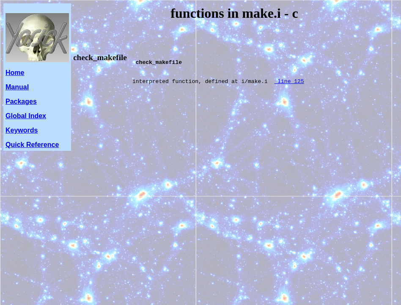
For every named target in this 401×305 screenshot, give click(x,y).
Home (14, 72)
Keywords (21, 130)
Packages (21, 101)
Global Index (25, 115)
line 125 (289, 87)
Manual (17, 87)
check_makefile (100, 57)
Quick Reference (32, 144)
